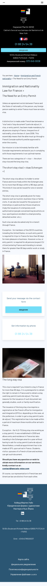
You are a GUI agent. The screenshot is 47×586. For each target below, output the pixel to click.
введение (23, 50)
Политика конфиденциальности (23, 569)
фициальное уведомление (23, 564)
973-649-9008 (33, 61)
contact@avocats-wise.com (15, 468)
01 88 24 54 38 (23, 44)
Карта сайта (23, 559)
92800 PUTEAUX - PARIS (23, 56)
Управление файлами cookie (23, 574)
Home (16, 75)
